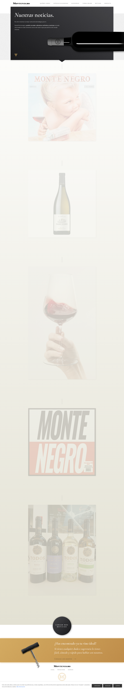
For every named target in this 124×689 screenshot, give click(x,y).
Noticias (98, 3)
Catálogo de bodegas (60, 3)
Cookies (70, 669)
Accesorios (75, 3)
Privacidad (61, 669)
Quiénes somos (45, 3)
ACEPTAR (118, 685)
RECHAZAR (107, 685)
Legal (53, 669)
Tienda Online (87, 3)
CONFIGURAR (97, 685)
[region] (62, 685)
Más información (21, 686)
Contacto (107, 3)
